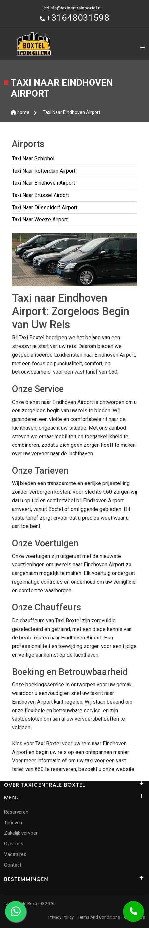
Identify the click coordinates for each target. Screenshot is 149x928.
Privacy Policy (61, 917)
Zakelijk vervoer (21, 833)
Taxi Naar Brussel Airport (40, 195)
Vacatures (15, 854)
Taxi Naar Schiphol (33, 158)
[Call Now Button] (133, 911)
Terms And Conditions (99, 917)
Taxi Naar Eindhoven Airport (71, 112)
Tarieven (13, 823)
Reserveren (16, 812)
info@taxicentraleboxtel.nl (75, 7)
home (20, 112)
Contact (12, 865)
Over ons (13, 844)
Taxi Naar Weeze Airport (40, 219)
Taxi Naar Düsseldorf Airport (44, 207)
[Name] (142, 48)
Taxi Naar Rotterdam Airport (43, 171)
